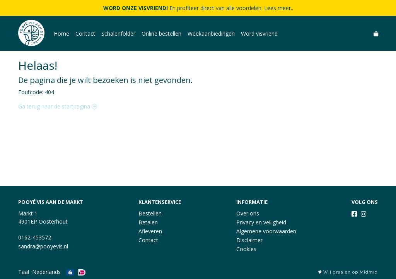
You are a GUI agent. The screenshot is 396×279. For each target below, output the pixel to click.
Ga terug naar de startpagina (57, 106)
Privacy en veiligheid (261, 222)
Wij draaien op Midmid (348, 272)
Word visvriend (259, 33)
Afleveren (150, 231)
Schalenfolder (118, 33)
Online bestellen (161, 33)
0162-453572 (34, 237)
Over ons (247, 213)
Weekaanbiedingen (211, 33)
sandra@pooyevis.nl (43, 246)
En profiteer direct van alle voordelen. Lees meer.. (198, 8)
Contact (85, 33)
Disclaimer (249, 240)
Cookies (246, 249)
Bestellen (150, 213)
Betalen (148, 222)
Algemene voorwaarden (266, 231)
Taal (23, 272)
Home (61, 33)
